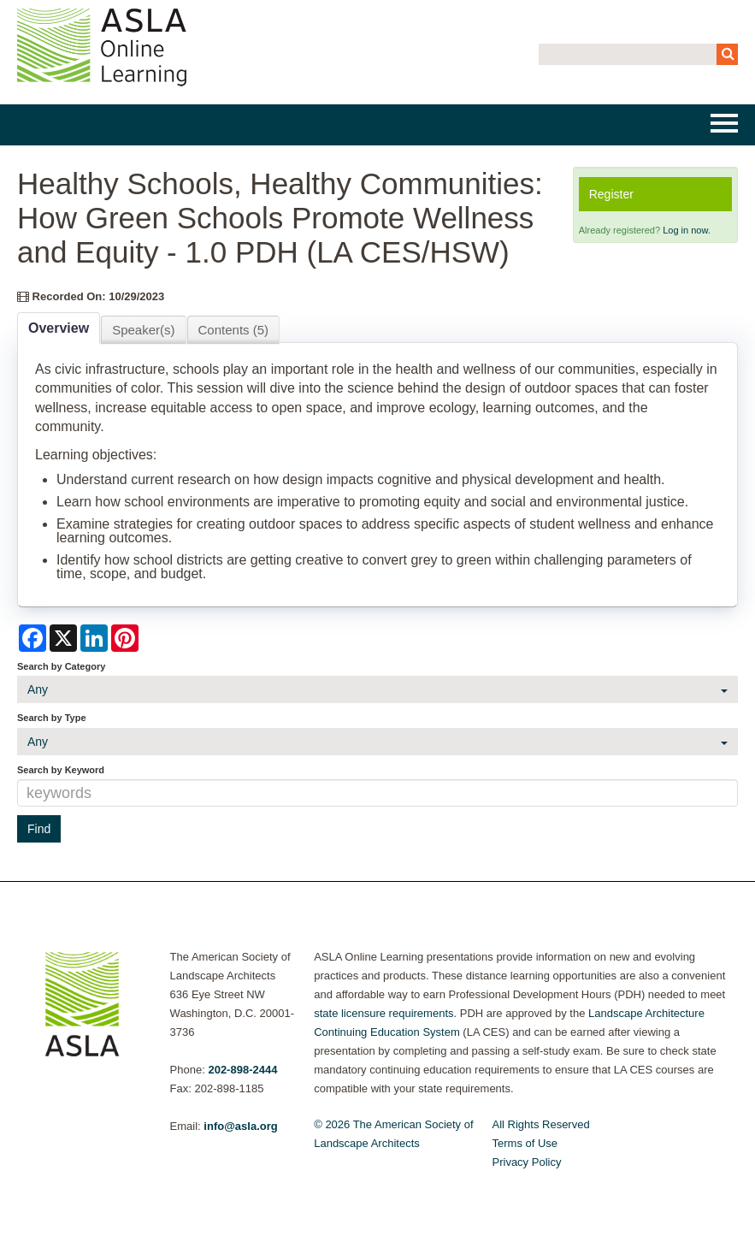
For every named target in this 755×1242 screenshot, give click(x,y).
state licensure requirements (383, 1013)
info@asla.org (240, 1126)
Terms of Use (525, 1143)
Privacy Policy (527, 1162)
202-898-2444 (242, 1069)
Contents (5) (233, 329)
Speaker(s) (143, 329)
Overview (58, 328)
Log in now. (687, 230)
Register (611, 194)
